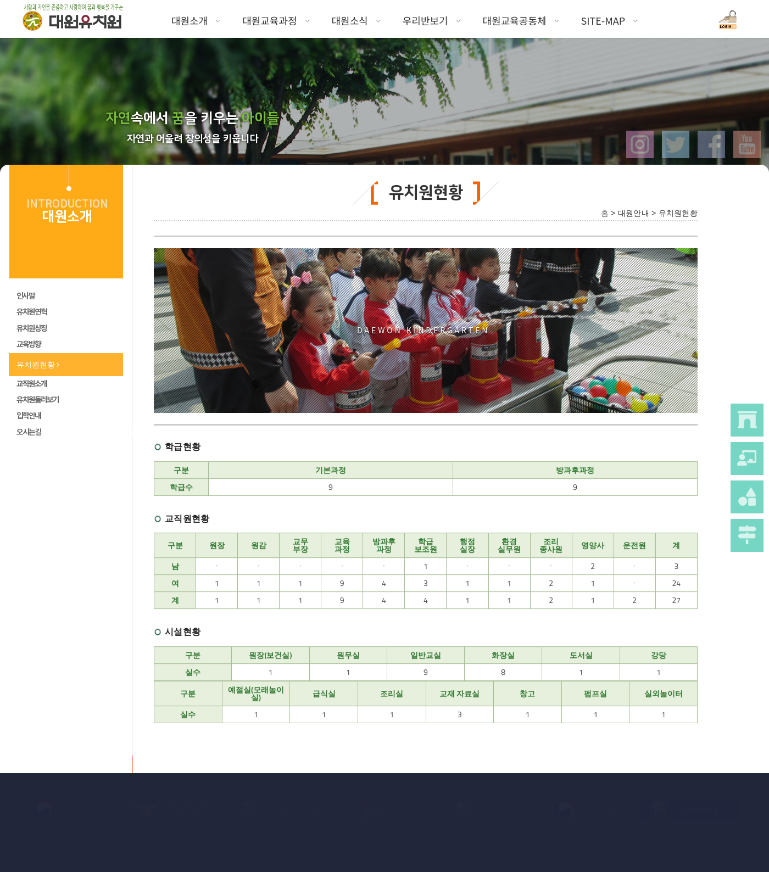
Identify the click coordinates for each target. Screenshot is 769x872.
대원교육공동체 (521, 20)
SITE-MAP (609, 20)
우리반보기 (432, 20)
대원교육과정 (275, 20)
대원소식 (356, 20)
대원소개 (195, 20)
